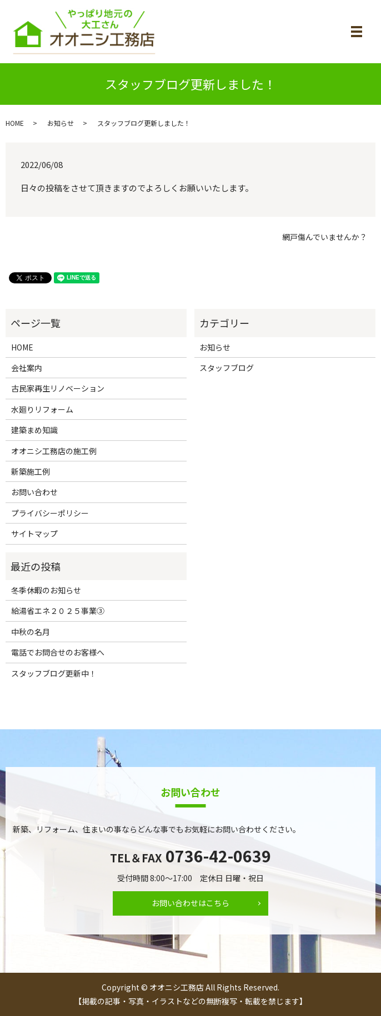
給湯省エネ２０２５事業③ (57, 610)
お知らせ (60, 123)
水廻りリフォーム (42, 409)
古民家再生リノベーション (57, 388)
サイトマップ (34, 533)
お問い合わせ (34, 491)
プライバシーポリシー (50, 513)
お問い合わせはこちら (190, 902)
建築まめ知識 (34, 429)
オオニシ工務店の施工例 (54, 450)
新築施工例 (30, 471)
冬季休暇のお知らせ (46, 590)
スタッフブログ (226, 367)
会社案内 (26, 367)
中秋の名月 (30, 631)
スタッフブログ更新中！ (54, 673)
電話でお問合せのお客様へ (57, 652)
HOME (15, 123)
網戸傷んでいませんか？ (324, 237)
